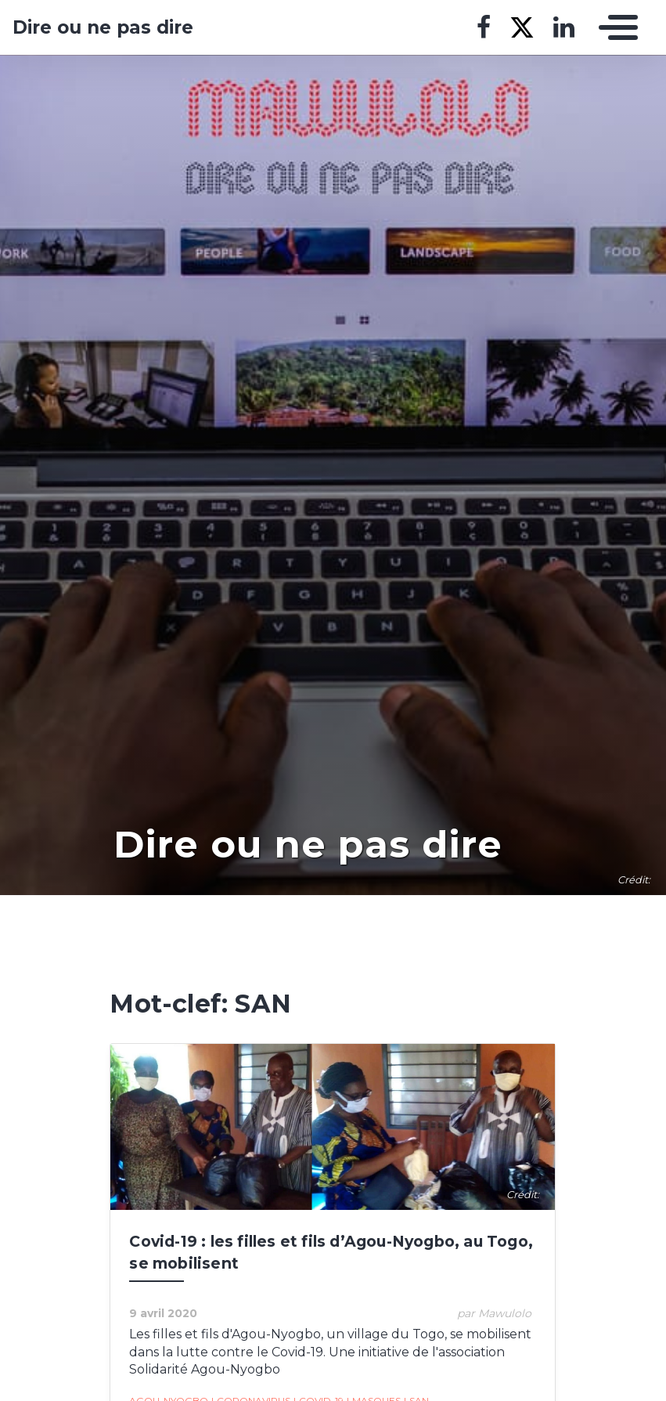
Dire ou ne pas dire (103, 27)
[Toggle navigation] (614, 27)
